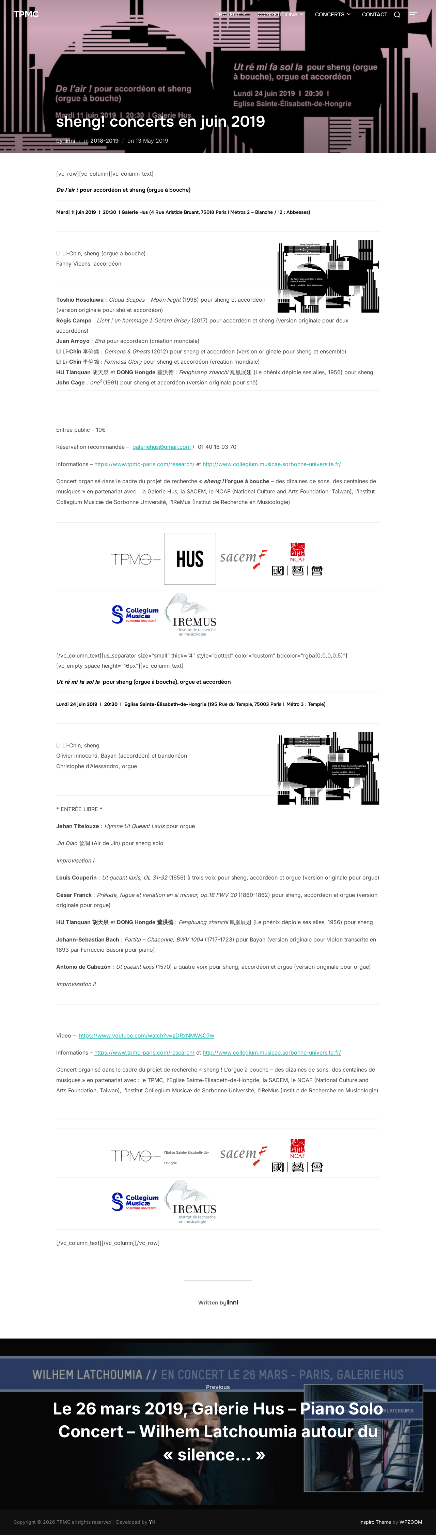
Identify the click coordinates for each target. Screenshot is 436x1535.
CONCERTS (333, 14)
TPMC (26, 14)
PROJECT (231, 14)
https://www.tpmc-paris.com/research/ (144, 464)
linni (69, 140)
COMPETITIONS (281, 14)
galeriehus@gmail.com (162, 446)
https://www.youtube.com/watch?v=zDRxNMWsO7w (146, 1035)
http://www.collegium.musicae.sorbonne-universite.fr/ (272, 464)
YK (152, 1522)
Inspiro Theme (375, 1522)
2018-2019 (104, 140)
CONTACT (374, 14)
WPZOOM (411, 1522)
